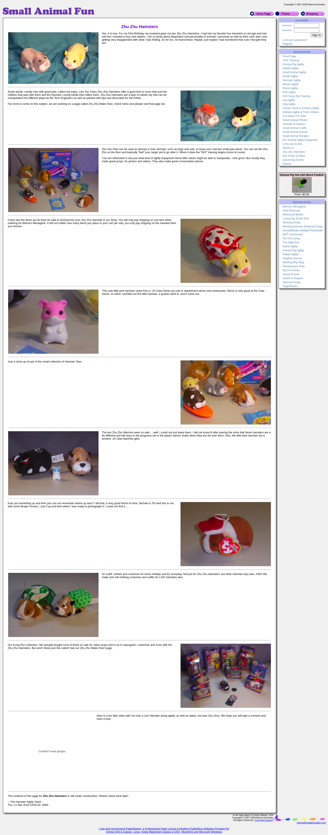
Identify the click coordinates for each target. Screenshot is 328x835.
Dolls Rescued (291, 210)
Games (287, 163)
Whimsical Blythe (293, 214)
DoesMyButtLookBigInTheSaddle (303, 230)
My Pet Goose (291, 270)
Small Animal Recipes (296, 135)
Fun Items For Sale (294, 116)
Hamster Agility (292, 80)
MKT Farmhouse (293, 234)
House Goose (291, 274)
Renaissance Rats (294, 266)
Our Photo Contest (294, 155)
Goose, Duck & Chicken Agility (301, 108)
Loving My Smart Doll (296, 218)
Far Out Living (291, 238)
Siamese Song (291, 282)
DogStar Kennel (292, 258)
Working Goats (292, 222)
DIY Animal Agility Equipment (300, 139)
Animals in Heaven (294, 124)
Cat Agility (289, 100)
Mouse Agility (291, 84)
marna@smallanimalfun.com (311, 822)
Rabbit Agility (290, 68)
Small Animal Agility (294, 72)
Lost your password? (295, 39)
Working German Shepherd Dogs (303, 226)
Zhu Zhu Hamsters (294, 151)
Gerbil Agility (290, 76)
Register (288, 43)
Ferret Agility (290, 88)
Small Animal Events (295, 131)
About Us (288, 147)
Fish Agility (289, 92)
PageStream (290, 286)
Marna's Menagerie (294, 206)
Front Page (289, 56)
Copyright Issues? (264, 820)
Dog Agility (289, 104)
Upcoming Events (293, 159)
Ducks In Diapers (293, 278)
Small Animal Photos (295, 120)
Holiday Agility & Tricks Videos (301, 112)
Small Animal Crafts (294, 127)
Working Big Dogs (293, 262)
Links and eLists (292, 143)
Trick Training (291, 60)
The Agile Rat (291, 242)
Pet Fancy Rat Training (296, 96)
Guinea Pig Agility (293, 64)
